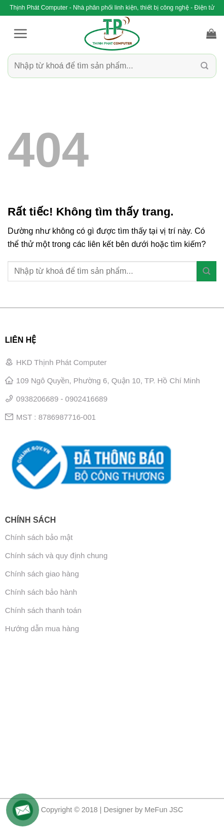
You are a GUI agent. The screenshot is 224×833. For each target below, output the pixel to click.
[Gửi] (204, 66)
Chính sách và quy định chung (56, 555)
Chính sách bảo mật (39, 537)
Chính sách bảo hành (41, 592)
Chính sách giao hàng (42, 573)
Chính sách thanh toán (43, 610)
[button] (20, 33)
